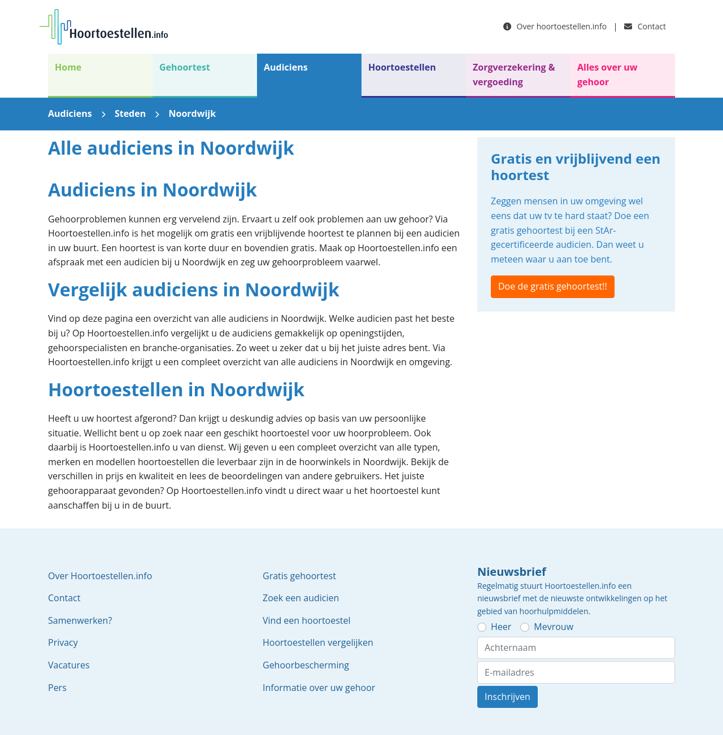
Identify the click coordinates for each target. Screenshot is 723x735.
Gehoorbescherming (306, 665)
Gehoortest (184, 67)
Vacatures (69, 665)
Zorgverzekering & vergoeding (514, 74)
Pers (57, 687)
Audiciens (286, 67)
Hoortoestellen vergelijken (318, 642)
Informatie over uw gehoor (319, 687)
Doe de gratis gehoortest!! (552, 286)
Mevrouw (553, 626)
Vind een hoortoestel (307, 620)
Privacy (63, 642)
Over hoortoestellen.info (555, 26)
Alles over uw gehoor (607, 74)
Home (68, 67)
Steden (130, 113)
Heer (501, 626)
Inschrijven (507, 696)
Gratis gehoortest (299, 576)
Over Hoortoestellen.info (100, 576)
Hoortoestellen (402, 67)
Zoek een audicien (301, 598)
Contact (645, 26)
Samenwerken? (80, 620)
